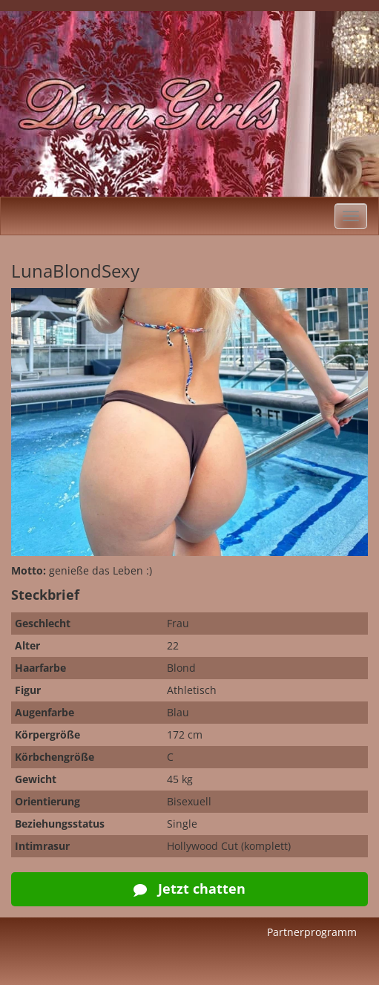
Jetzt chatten (189, 888)
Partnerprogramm (312, 932)
